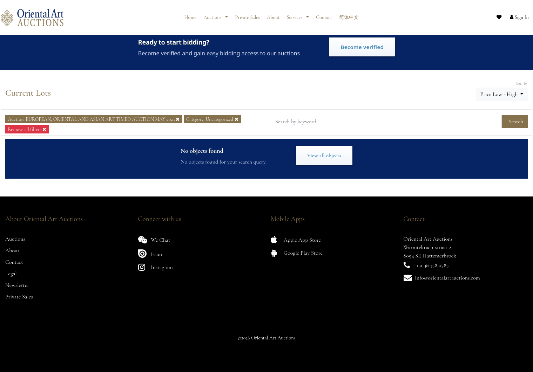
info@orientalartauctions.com (447, 277)
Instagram (155, 267)
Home (190, 15)
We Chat (154, 240)
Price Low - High (499, 94)
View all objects (324, 155)
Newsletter (17, 285)
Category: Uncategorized (212, 119)
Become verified (362, 46)
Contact (324, 15)
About (273, 15)
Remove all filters (27, 129)
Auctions (212, 15)
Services (294, 15)
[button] (513, 15)
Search (516, 121)
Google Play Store (297, 253)
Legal (11, 273)
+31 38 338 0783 (432, 265)
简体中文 (349, 15)
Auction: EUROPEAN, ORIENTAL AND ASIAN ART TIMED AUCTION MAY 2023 (94, 119)
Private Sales (247, 15)
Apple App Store (296, 240)
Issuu (150, 253)
